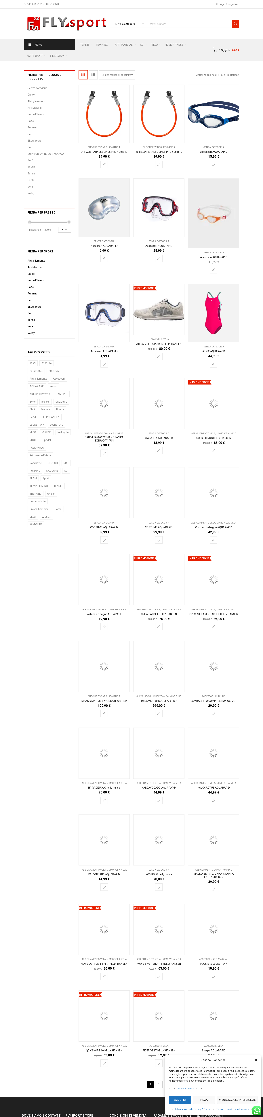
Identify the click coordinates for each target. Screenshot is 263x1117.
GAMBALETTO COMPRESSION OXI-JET (213, 700)
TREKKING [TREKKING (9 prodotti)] (35, 493)
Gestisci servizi (186, 1088)
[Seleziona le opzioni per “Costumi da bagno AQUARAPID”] (213, 540)
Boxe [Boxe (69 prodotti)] (33, 401)
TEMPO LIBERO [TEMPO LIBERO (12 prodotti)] (39, 486)
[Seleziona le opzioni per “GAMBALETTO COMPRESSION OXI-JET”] (213, 713)
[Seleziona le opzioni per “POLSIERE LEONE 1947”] (213, 976)
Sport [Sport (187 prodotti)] (46, 478)
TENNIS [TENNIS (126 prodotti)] (58, 486)
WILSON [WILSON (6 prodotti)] (46, 516)
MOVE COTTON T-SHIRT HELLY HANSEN (104, 963)
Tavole (32, 166)
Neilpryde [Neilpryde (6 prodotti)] (63, 432)
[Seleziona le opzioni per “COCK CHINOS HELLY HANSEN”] (213, 450)
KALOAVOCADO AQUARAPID (159, 787)
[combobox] (128, 24)
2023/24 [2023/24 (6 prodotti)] (46, 363)
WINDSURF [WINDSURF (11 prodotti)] (36, 524)
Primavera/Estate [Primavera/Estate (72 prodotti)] (40, 455)
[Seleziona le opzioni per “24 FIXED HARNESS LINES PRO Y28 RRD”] (104, 164)
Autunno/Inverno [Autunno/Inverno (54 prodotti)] (40, 394)
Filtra (65, 230)
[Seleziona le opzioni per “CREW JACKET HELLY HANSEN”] (159, 626)
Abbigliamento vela (203, 433)
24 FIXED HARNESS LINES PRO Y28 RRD (104, 151)
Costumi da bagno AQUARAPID (213, 527)
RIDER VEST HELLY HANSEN (159, 1050)
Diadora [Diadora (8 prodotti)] (45, 409)
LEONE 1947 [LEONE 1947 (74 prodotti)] (37, 424)
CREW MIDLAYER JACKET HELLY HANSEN (213, 614)
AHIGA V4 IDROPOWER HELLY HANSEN (158, 343)
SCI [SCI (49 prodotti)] (66, 470)
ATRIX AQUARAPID (213, 351)
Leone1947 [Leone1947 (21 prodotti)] (56, 424)
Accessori (208, 696)
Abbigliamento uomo (208, 870)
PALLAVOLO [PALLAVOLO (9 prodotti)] (37, 447)
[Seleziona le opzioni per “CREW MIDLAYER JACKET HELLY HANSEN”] (213, 626)
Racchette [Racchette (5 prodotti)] (36, 463)
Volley (31, 193)
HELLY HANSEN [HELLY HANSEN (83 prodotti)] (51, 417)
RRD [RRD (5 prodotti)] (66, 463)
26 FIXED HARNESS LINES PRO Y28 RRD (159, 151)
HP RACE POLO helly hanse (104, 787)
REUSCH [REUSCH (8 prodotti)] (53, 463)
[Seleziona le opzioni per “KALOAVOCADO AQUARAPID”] (159, 800)
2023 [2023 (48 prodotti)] (33, 363)
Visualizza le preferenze (237, 1099)
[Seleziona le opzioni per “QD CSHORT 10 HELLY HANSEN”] (104, 1063)
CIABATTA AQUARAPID (159, 438)
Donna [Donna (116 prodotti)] (60, 409)
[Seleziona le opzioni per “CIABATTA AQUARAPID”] (159, 450)
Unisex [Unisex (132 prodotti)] (51, 493)
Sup (30, 147)
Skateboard (35, 140)
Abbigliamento (36, 101)
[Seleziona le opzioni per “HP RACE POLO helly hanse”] (104, 800)
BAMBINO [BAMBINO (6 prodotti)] (62, 394)
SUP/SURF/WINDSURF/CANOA (46, 153)
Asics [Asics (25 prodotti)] (53, 386)
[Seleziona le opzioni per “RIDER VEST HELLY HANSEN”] (159, 1063)
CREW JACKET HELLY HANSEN (159, 614)
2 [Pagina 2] (159, 1084)
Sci (29, 134)
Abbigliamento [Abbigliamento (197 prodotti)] (38, 378)
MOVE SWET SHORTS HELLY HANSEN (159, 963)
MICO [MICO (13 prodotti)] (33, 432)
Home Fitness (36, 114)
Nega (204, 1099)
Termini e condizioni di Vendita (232, 1109)
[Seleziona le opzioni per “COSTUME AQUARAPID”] (104, 540)
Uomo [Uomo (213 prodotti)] (58, 509)
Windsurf (175, 696)
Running (32, 127)
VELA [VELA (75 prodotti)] (33, 516)
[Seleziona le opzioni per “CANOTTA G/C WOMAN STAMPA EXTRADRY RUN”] (104, 453)
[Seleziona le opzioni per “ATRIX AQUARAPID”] (213, 364)
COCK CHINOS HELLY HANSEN (213, 438)
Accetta (180, 1099)
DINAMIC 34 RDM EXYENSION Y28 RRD (104, 700)
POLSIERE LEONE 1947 (213, 963)
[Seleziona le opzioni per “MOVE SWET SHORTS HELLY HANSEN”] (159, 976)
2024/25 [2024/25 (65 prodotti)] (54, 371)
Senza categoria (37, 88)
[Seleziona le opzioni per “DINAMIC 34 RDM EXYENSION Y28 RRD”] (104, 713)
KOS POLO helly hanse (159, 874)
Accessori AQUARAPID (213, 151)
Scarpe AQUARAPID (214, 1050)
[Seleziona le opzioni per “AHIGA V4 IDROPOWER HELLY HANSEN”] (159, 356)
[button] (256, 1060)
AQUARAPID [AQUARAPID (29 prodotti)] (37, 386)
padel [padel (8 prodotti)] (47, 440)
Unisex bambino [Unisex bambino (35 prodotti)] (39, 509)
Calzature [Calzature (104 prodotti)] (61, 401)
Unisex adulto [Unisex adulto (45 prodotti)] (38, 501)
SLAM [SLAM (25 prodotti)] (33, 478)
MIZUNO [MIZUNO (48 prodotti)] (47, 432)
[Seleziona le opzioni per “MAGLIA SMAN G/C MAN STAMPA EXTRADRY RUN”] (213, 889)
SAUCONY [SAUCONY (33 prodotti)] (52, 470)
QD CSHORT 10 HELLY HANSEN (104, 1050)
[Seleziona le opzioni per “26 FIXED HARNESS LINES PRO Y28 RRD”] (159, 164)
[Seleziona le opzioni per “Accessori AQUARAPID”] (213, 164)
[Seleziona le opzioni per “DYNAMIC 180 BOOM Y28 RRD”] (159, 713)
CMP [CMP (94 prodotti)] (32, 409)
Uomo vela (155, 339)
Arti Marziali (35, 107)
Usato (31, 180)
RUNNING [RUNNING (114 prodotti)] (35, 470)
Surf (30, 160)
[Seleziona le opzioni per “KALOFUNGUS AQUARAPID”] (104, 887)
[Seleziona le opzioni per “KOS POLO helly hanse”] (159, 887)
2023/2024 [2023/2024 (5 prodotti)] (36, 371)
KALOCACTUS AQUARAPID (214, 787)
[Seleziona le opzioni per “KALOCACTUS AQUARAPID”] (213, 800)
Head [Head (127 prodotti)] (33, 417)
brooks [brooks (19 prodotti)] (45, 401)
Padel (31, 120)
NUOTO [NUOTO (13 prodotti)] (34, 440)
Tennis (32, 173)
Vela (30, 186)
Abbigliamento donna (98, 433)
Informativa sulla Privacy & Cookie (193, 1109)
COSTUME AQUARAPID (104, 527)
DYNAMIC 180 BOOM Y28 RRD (159, 700)
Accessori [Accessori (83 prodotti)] (59, 378)
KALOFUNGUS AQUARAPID (104, 874)
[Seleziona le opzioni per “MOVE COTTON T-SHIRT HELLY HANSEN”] (104, 976)
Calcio (31, 94)
